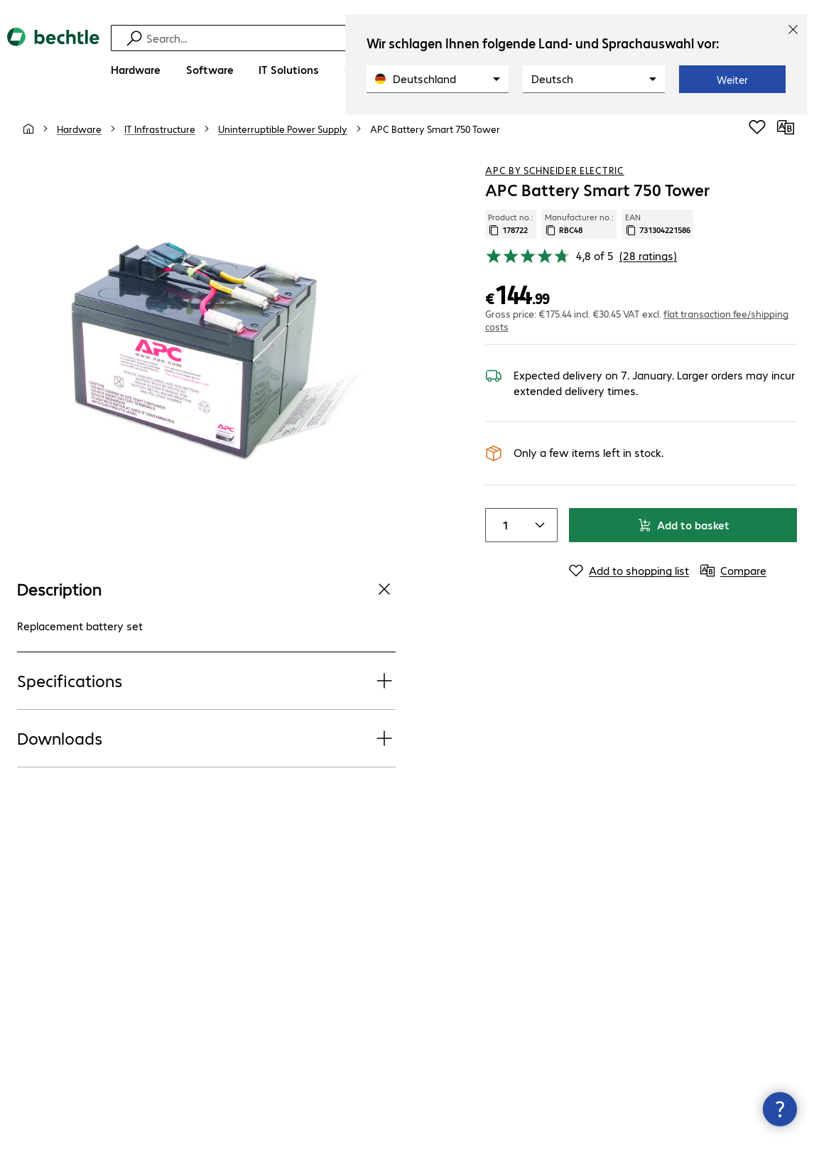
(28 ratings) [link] (648, 255)
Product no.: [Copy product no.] (510, 224)
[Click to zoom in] (206, 349)
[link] (435, 129)
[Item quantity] (503, 525)
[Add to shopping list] (757, 127)
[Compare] (785, 127)
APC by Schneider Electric (554, 169)
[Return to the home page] (53, 57)
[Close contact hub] (780, 1109)
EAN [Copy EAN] (657, 224)
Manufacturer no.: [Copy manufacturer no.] (579, 224)
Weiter (732, 79)
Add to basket (683, 524)
